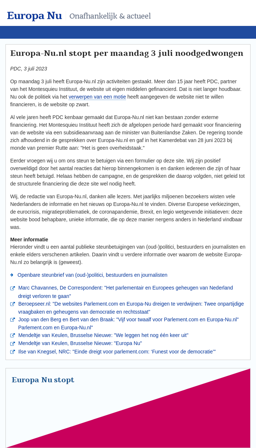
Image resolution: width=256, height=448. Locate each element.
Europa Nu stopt (43, 380)
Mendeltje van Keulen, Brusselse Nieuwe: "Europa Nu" (79, 343)
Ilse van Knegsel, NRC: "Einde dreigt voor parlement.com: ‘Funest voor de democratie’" (116, 352)
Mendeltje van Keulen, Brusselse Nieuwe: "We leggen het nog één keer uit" (102, 335)
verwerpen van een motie (97, 97)
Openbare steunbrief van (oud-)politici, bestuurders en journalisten (91, 275)
